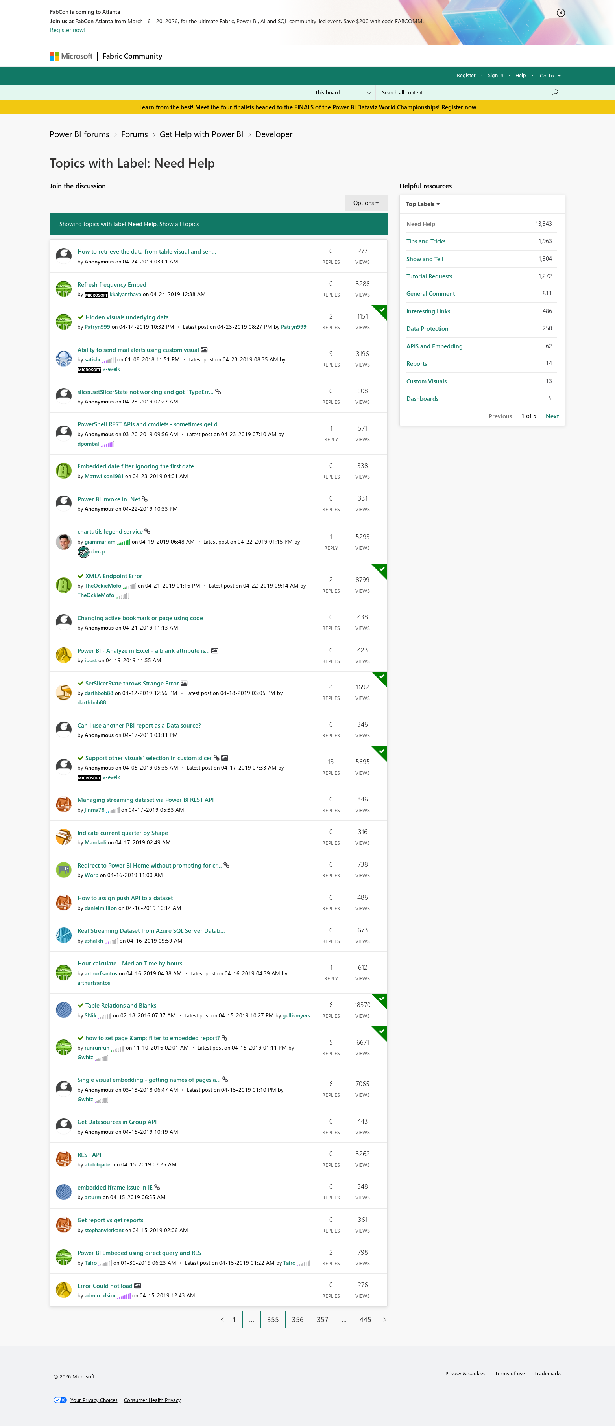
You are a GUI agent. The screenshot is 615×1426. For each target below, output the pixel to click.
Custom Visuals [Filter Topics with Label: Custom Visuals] (426, 381)
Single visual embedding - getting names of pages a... (150, 1079)
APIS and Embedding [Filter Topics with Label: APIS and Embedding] (434, 346)
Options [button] (363, 202)
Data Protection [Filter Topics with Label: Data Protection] (427, 328)
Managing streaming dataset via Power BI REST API (146, 799)
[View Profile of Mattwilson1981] (104, 476)
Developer (273, 133)
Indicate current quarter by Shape (123, 832)
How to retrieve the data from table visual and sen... (147, 251)
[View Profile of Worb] (91, 874)
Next (552, 416)
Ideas (247, 55)
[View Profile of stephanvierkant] (104, 1230)
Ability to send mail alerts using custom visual (139, 350)
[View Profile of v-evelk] (111, 368)
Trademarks (547, 1373)
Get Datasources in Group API (117, 1122)
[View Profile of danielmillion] (101, 908)
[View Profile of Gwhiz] (85, 1057)
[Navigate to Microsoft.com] (71, 56)
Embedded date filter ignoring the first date (136, 466)
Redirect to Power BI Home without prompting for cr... (150, 865)
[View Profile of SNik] (90, 1015)
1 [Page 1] (234, 1319)
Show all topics (179, 224)
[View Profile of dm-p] (98, 551)
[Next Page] (383, 1319)
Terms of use (510, 1373)
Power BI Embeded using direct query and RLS (139, 1253)
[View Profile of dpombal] (88, 443)
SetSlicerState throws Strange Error (133, 683)
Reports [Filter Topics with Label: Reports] (416, 363)
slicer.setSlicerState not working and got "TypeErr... (146, 392)
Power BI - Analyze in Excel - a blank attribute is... (144, 650)
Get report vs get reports (110, 1220)
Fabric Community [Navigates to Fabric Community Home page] (132, 56)
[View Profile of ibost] (91, 660)
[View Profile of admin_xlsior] (100, 1295)
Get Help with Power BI (202, 133)
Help (520, 75)
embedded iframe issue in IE (116, 1187)
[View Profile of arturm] (93, 1197)
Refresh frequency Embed (112, 284)
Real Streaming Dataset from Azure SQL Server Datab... (151, 930)
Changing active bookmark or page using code (140, 618)
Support (380, 55)
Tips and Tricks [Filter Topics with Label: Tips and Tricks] (425, 241)
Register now (458, 107)
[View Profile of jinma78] (95, 809)
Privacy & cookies (465, 1373)
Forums (180, 55)
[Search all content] (470, 92)
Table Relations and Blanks (120, 1005)
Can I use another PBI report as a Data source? (139, 725)
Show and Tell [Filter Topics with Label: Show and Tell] (424, 259)
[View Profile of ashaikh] (94, 940)
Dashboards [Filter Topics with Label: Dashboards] (422, 398)
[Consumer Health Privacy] (152, 1400)
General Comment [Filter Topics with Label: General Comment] (430, 293)
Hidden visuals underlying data (127, 317)
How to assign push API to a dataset (125, 898)
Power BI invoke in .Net (110, 499)
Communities (282, 55)
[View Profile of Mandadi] (95, 842)
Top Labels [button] (420, 204)
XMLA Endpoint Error (113, 576)
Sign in (495, 75)
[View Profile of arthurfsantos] (101, 973)
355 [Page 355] (273, 1319)
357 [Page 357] (323, 1319)
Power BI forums (79, 133)
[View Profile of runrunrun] (97, 1047)
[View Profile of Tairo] (91, 1262)
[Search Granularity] (342, 92)
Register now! (67, 30)
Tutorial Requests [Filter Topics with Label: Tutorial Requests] (429, 276)
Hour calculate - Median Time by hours (130, 963)
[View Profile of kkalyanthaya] (125, 294)
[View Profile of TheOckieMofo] (103, 585)
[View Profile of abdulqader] (98, 1164)
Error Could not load (106, 1286)
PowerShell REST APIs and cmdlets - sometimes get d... (150, 424)
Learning (347, 55)
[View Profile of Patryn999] (97, 326)
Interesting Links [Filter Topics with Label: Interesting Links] (428, 311)
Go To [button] (547, 75)
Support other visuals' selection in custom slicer (149, 758)
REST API (89, 1155)
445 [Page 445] (365, 1319)
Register (466, 75)
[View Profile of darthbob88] (99, 692)
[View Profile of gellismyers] (296, 1015)
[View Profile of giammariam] (100, 541)
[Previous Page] (219, 1319)
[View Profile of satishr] (93, 359)
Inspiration (215, 55)
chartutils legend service (111, 531)
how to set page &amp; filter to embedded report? (153, 1038)
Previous (500, 416)
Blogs (317, 55)
